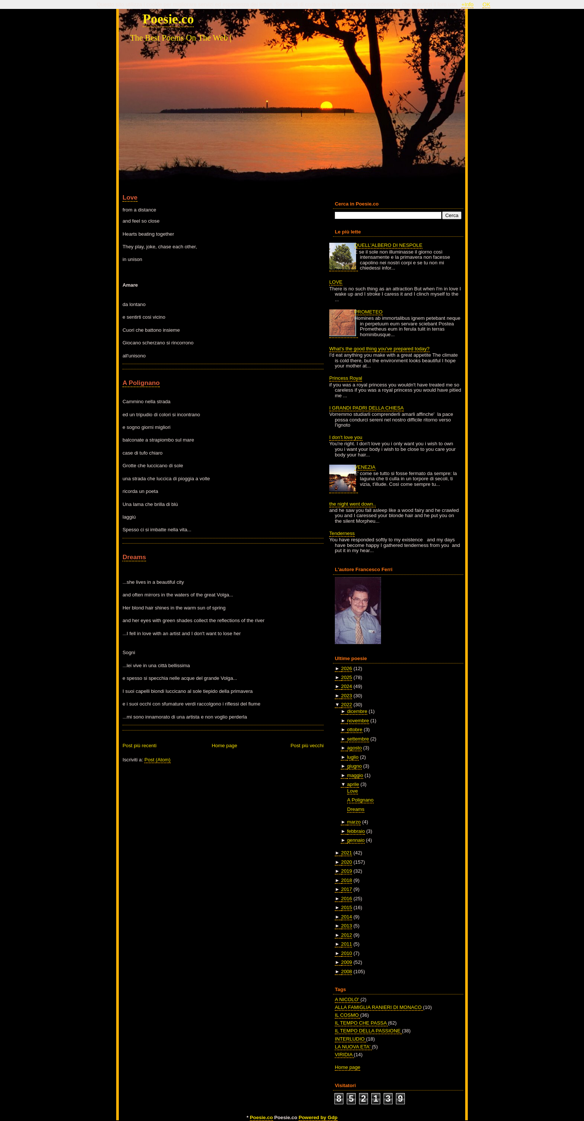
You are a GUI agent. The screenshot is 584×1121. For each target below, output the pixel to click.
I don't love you (345, 437)
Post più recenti (139, 745)
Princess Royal (345, 378)
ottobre (354, 729)
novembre (358, 720)
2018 (346, 880)
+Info (467, 4)
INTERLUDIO (350, 1039)
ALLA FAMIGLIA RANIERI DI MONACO (379, 1007)
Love (130, 197)
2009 (346, 962)
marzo (354, 822)
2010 (346, 953)
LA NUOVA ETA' (353, 1047)
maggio (355, 775)
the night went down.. (352, 504)
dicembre (357, 711)
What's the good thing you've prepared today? (379, 348)
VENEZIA (364, 467)
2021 (346, 853)
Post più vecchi (307, 745)
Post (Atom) (158, 759)
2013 (346, 926)
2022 (346, 704)
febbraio (356, 831)
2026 (346, 668)
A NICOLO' (348, 999)
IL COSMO (347, 1015)
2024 (346, 686)
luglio (353, 757)
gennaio (356, 840)
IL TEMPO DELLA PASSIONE (368, 1031)
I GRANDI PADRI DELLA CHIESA (366, 408)
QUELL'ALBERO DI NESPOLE (388, 245)
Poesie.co (168, 19)
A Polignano (141, 382)
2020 (346, 862)
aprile (353, 784)
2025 (346, 677)
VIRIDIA (344, 1054)
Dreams (134, 557)
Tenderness (342, 533)
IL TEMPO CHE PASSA (361, 1023)
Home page (224, 745)
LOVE (335, 282)
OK (486, 4)
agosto (354, 748)
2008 (346, 971)
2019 (346, 871)
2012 (346, 935)
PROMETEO (368, 312)
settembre (358, 739)
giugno (354, 766)
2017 (346, 889)
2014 (346, 917)
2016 (346, 898)
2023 (346, 695)
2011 (346, 944)
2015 (346, 907)
